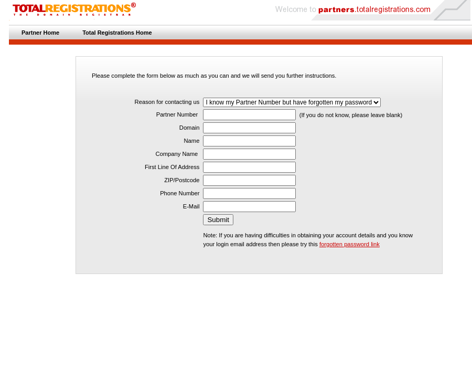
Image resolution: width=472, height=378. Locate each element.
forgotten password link (349, 244)
